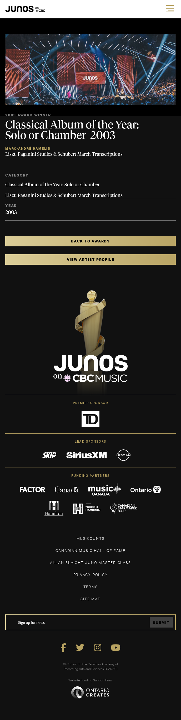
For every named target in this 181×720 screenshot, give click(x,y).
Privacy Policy (90, 574)
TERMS (90, 586)
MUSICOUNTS (91, 538)
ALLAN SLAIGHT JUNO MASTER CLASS (90, 562)
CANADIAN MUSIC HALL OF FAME (90, 550)
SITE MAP (90, 598)
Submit (161, 622)
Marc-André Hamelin (28, 148)
